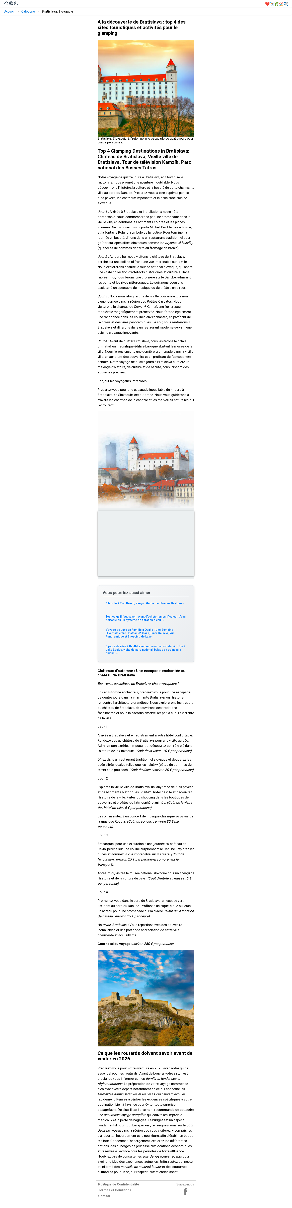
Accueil (9, 11)
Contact (104, 1196)
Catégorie (28, 11)
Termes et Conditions (114, 1190)
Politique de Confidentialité (118, 1184)
